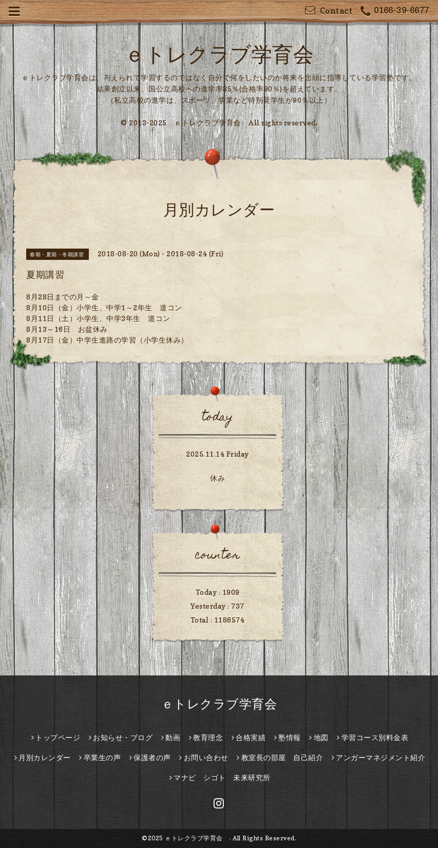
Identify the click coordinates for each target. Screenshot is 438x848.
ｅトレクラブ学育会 (229, 54)
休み (217, 478)
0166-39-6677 (394, 11)
